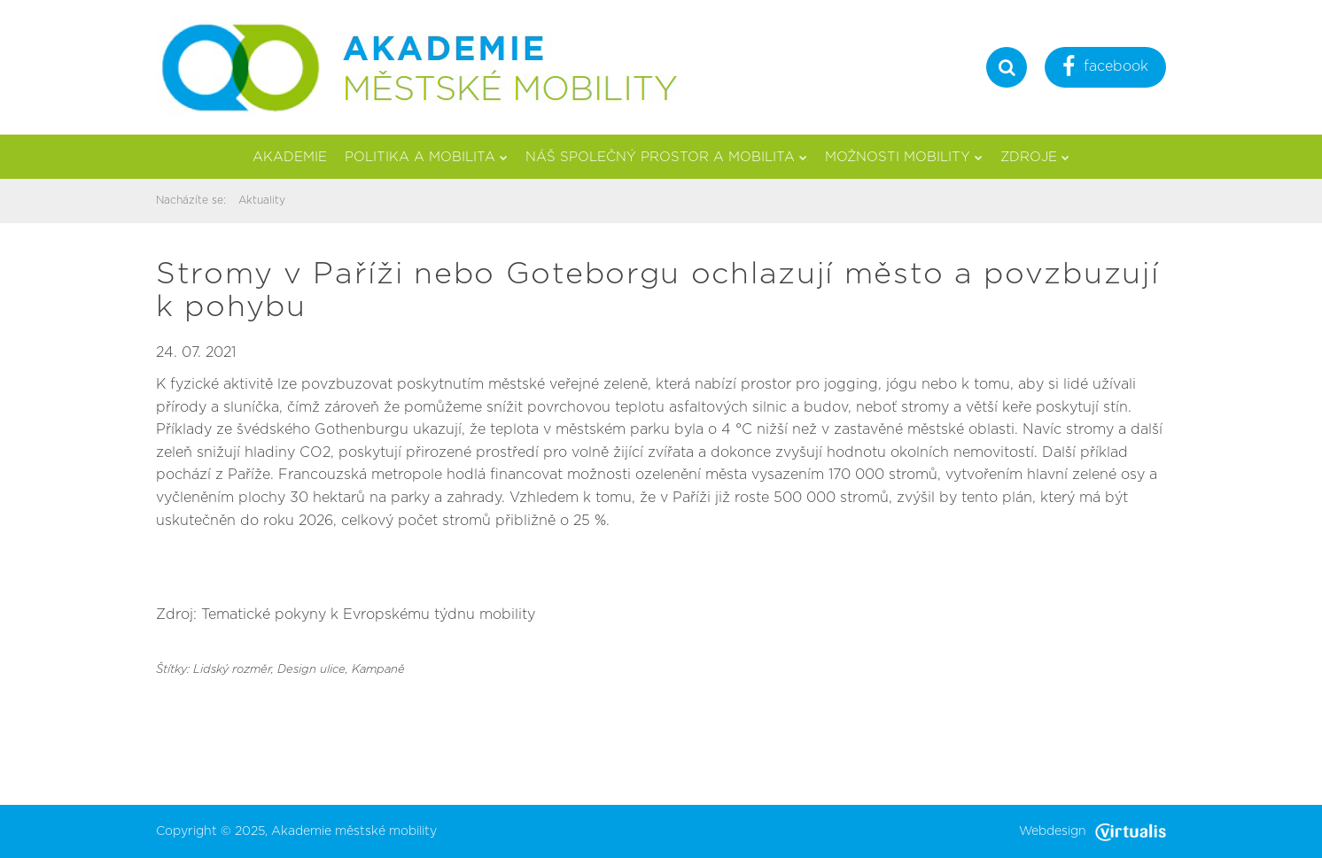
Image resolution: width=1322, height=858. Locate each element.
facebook (1105, 68)
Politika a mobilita (426, 157)
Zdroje (1034, 157)
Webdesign (1092, 831)
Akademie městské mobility (354, 831)
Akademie (290, 157)
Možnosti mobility (904, 157)
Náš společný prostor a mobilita (666, 157)
